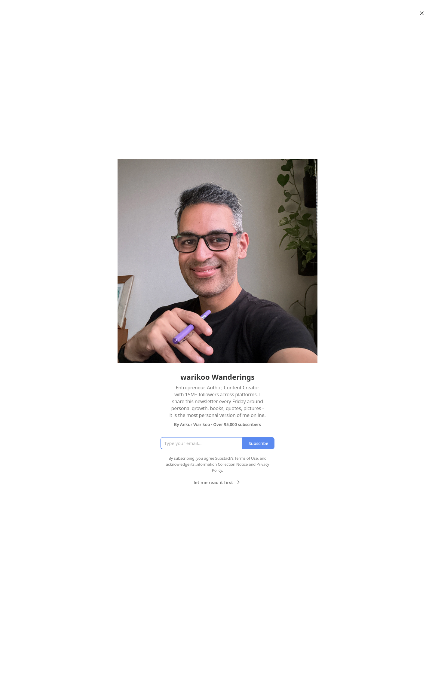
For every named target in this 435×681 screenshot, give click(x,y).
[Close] (422, 13)
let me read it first (217, 482)
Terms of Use (246, 458)
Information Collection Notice (221, 464)
